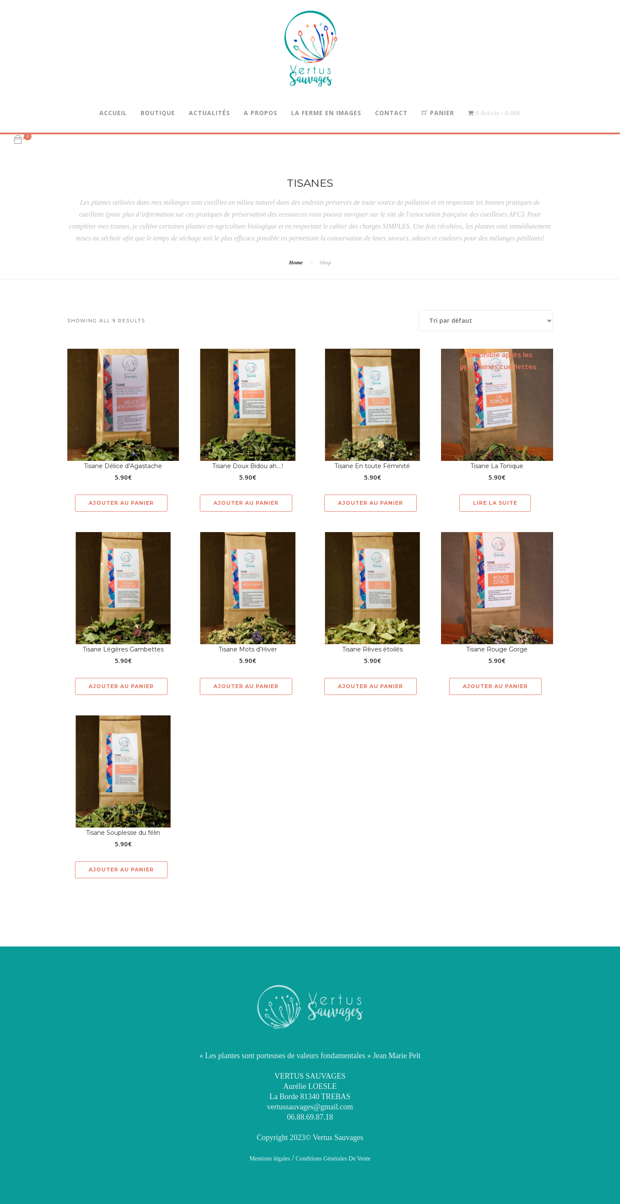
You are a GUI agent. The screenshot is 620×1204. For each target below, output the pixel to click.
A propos (260, 113)
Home (296, 262)
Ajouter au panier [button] (121, 503)
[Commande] (485, 320)
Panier (437, 113)
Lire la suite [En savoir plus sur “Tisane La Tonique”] (495, 503)
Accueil (113, 113)
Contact (391, 113)
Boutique (158, 113)
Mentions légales (269, 1158)
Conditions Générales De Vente (332, 1158)
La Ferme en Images (326, 113)
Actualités (209, 113)
